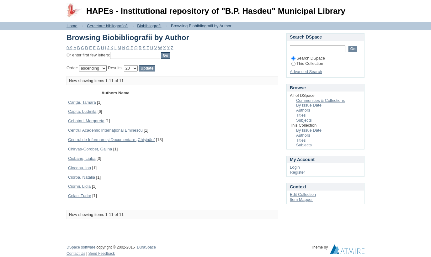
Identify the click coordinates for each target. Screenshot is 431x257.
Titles (301, 115)
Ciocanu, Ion (79, 167)
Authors (303, 110)
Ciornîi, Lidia (79, 186)
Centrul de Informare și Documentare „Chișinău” (111, 139)
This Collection (307, 63)
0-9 (69, 47)
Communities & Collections (320, 100)
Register (297, 172)
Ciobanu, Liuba (81, 158)
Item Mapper (301, 199)
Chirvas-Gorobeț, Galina (90, 149)
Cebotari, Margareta (86, 120)
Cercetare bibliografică (107, 26)
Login (359, 7)
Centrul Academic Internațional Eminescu (105, 130)
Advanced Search (306, 71)
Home (72, 26)
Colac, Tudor (79, 195)
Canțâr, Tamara (82, 102)
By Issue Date (309, 105)
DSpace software (81, 247)
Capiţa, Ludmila (82, 111)
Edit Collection (303, 194)
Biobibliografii (149, 26)
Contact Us (76, 253)
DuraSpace (146, 247)
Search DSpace (308, 58)
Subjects (304, 120)
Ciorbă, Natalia (81, 177)
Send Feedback (101, 253)
